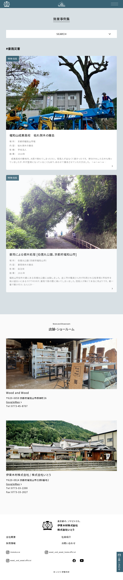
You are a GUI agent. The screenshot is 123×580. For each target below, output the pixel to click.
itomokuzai (13, 552)
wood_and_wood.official (18, 560)
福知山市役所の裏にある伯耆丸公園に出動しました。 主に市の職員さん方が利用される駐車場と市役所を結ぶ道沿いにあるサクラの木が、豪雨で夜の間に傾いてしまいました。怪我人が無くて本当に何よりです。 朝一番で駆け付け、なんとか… (61, 282)
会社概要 (11, 537)
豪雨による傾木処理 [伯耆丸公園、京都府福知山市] (43, 255)
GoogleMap (14, 402)
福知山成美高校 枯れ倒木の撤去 (32, 135)
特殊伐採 (12, 58)
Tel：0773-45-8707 (17, 406)
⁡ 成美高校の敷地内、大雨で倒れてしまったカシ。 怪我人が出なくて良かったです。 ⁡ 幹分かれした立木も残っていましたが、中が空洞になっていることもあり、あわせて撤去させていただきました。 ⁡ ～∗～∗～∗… (60, 160)
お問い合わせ (119, 561)
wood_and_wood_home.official (60, 552)
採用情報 (11, 543)
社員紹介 (66, 537)
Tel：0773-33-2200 (17, 488)
